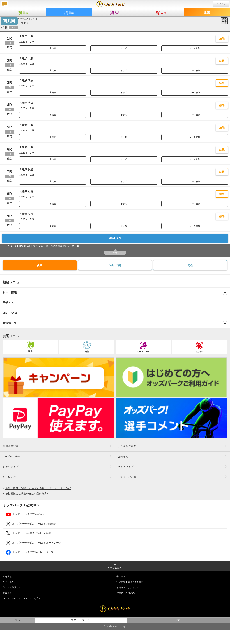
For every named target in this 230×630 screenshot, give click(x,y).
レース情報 (115, 293)
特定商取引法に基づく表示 (129, 582)
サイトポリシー (11, 582)
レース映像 (195, 48)
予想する (115, 303)
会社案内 (120, 576)
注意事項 (7, 576)
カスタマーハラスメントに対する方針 (22, 598)
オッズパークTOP (12, 246)
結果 (222, 38)
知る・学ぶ (115, 313)
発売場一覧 (42, 246)
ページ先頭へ (115, 253)
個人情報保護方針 (12, 587)
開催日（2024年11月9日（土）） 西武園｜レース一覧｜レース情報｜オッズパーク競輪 (110, 4)
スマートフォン (80, 620)
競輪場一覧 (115, 323)
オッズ (124, 48)
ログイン (221, 4)
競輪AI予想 (115, 238)
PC (178, 620)
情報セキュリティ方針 (127, 587)
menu (4, 4)
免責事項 (7, 593)
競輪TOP (29, 246)
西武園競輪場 (57, 246)
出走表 (53, 48)
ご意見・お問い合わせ (127, 593)
